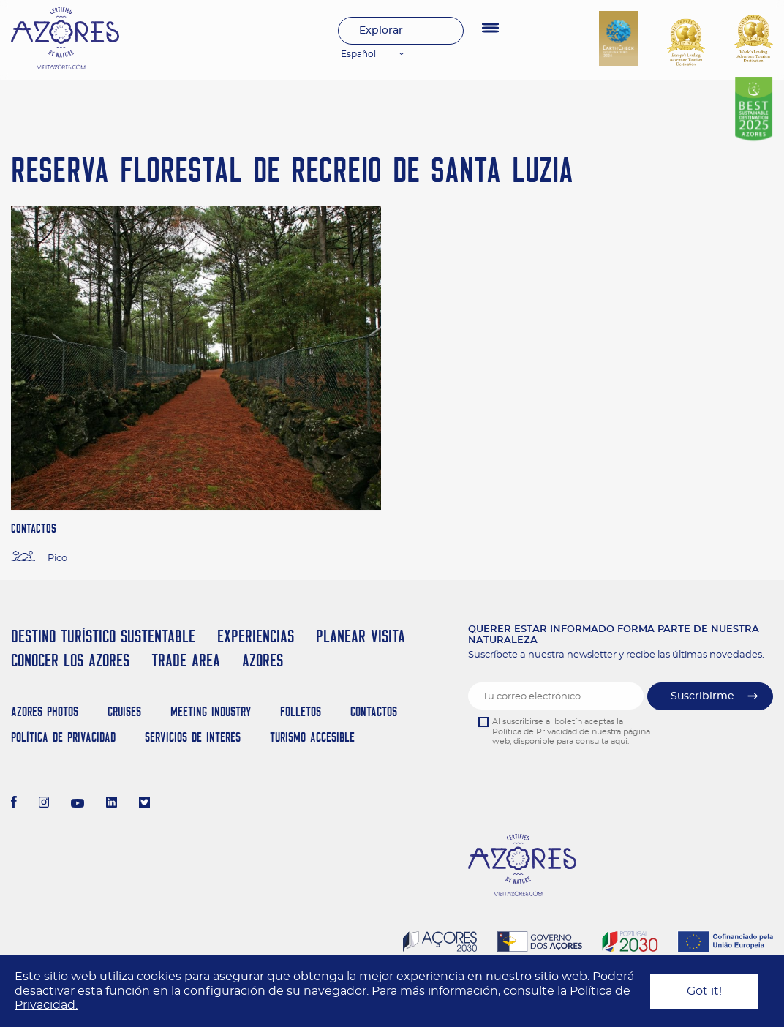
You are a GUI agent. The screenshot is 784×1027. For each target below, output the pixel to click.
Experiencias (255, 636)
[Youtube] (77, 804)
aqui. (620, 741)
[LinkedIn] (111, 804)
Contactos (373, 711)
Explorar (381, 31)
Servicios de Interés (193, 737)
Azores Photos (44, 711)
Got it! (704, 991)
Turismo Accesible (312, 737)
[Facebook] (14, 804)
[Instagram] (44, 804)
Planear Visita (360, 636)
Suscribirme (702, 696)
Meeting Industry (210, 711)
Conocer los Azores (70, 660)
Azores (262, 660)
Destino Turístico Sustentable (103, 636)
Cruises (124, 711)
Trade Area (185, 660)
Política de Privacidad (63, 737)
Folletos (300, 711)
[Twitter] (144, 804)
